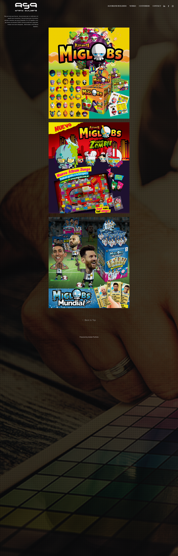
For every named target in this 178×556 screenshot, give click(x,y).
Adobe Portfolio (93, 337)
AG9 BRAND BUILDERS (117, 6)
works (133, 6)
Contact (157, 6)
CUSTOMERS (144, 6)
